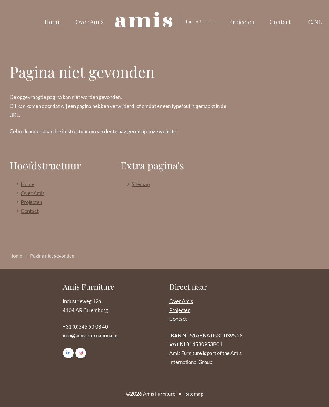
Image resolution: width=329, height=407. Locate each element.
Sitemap (141, 184)
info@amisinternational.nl (91, 335)
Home (52, 22)
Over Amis (90, 22)
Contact (280, 22)
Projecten (242, 22)
